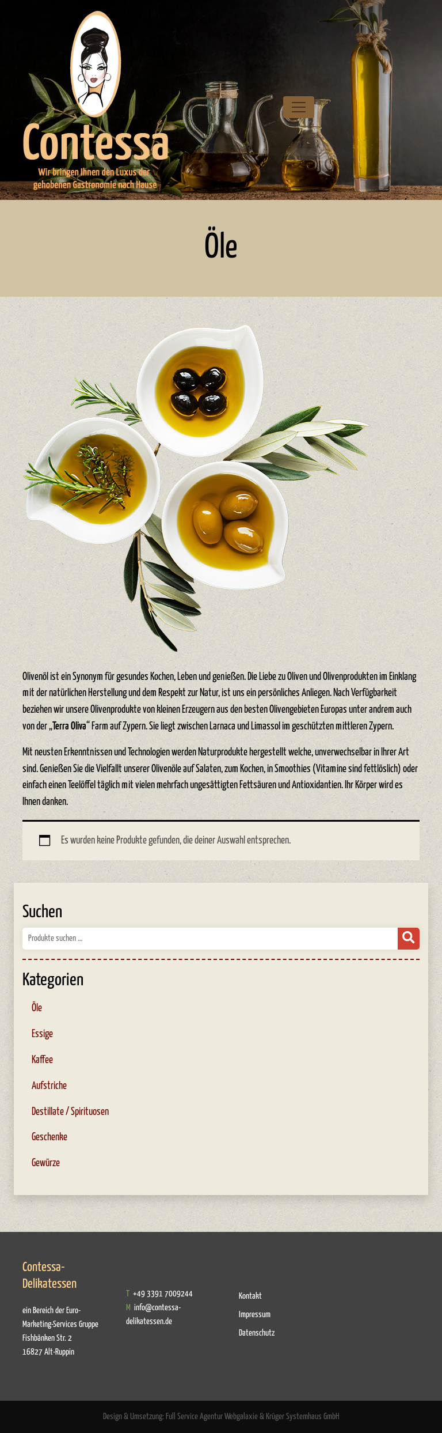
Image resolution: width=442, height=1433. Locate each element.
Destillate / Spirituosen (70, 1112)
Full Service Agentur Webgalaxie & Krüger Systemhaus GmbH (253, 1416)
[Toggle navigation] (298, 107)
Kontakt (250, 1296)
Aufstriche (49, 1086)
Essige (42, 1034)
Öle (37, 1008)
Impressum (254, 1314)
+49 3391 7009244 (162, 1294)
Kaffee (42, 1060)
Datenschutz (257, 1333)
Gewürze (46, 1163)
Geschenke (49, 1137)
